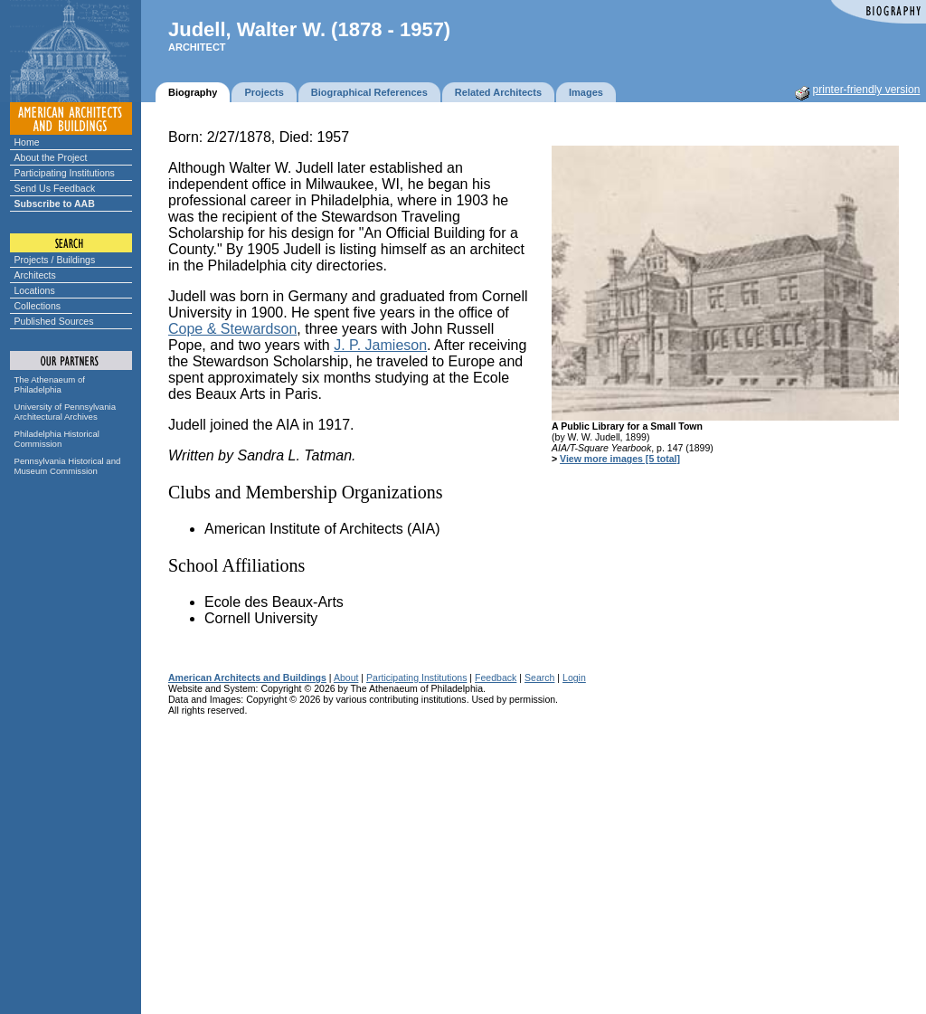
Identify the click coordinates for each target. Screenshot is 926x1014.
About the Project (51, 157)
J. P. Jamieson (380, 345)
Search (539, 677)
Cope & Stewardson (232, 328)
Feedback (495, 677)
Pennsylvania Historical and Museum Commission (67, 466)
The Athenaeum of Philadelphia (49, 384)
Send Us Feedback (55, 188)
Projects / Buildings (55, 259)
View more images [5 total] (620, 458)
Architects (35, 275)
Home (27, 142)
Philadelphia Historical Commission (56, 439)
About (346, 677)
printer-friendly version (867, 89)
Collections (37, 305)
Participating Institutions (64, 172)
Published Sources (54, 321)
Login (574, 677)
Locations (34, 290)
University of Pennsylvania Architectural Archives (65, 412)
